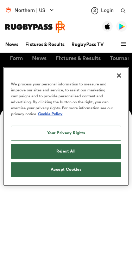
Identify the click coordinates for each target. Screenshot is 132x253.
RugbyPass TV (87, 44)
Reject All (66, 151)
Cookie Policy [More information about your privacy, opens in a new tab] (50, 114)
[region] (65, 126)
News (11, 44)
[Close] (119, 75)
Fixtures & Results (44, 44)
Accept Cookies (66, 169)
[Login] (102, 10)
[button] (124, 44)
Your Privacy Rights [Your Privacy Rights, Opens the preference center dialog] (66, 133)
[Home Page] (35, 27)
